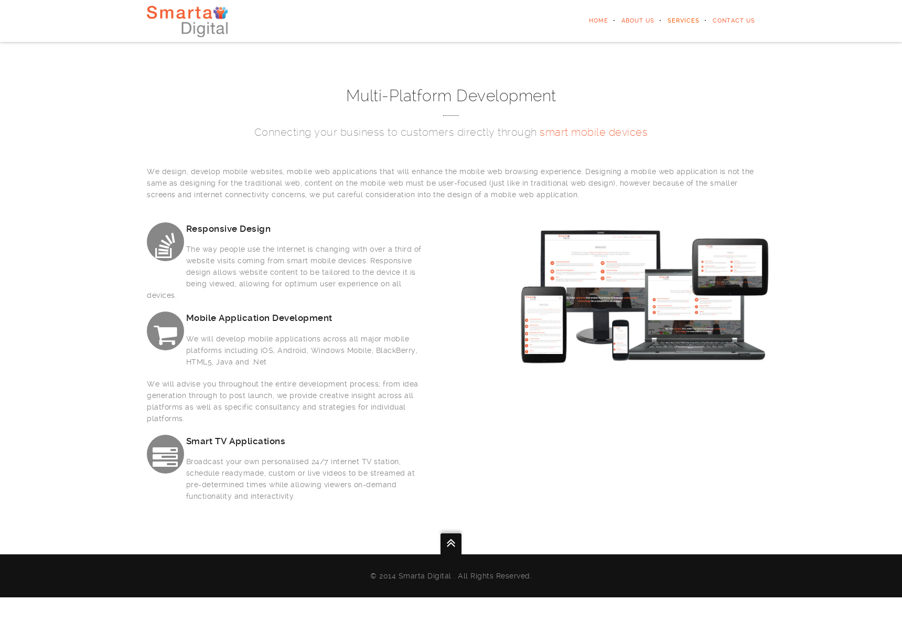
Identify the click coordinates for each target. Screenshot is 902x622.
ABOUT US (637, 20)
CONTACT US (734, 20)
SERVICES (684, 20)
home (598, 20)
